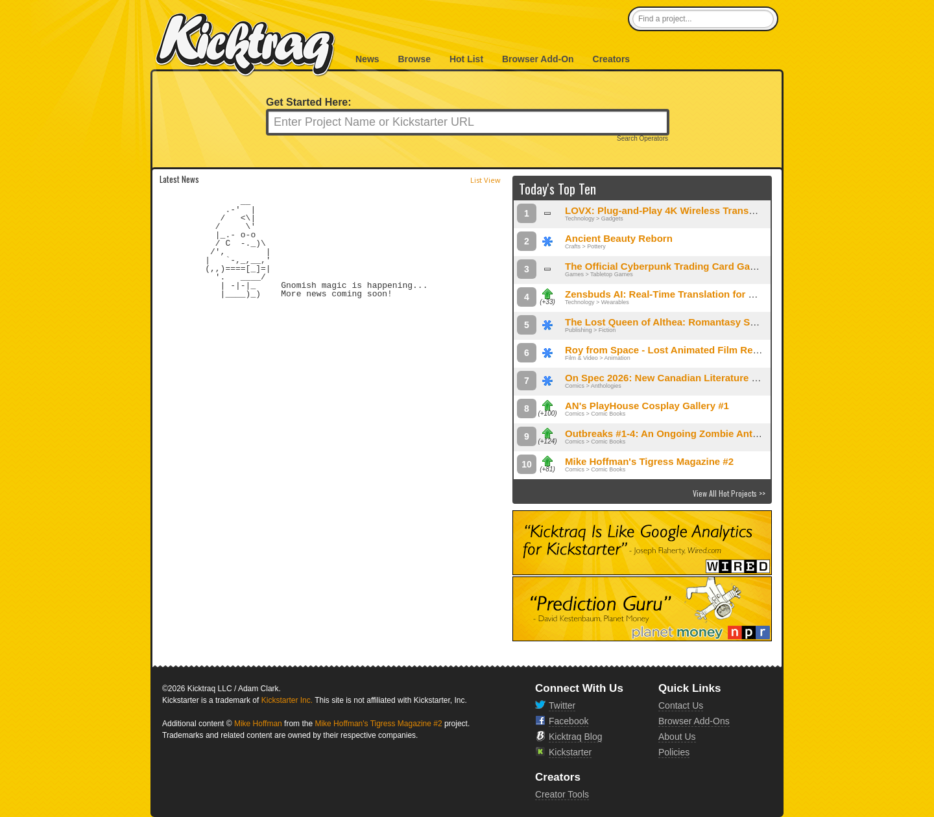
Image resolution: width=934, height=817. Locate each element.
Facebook (568, 721)
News (367, 59)
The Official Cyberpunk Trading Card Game (664, 266)
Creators (611, 59)
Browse (414, 59)
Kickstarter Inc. (287, 700)
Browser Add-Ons (694, 721)
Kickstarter (570, 752)
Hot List (466, 59)
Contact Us (680, 705)
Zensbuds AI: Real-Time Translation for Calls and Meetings (700, 294)
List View (485, 180)
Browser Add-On (538, 59)
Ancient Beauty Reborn (619, 238)
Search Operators (642, 139)
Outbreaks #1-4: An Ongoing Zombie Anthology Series (690, 433)
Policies (673, 752)
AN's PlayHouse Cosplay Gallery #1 (647, 405)
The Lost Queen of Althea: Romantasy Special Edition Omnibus (711, 321)
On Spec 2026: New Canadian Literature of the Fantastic (694, 377)
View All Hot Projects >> (729, 493)
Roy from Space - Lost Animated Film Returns (671, 349)
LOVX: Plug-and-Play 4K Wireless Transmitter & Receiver (697, 210)
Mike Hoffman (258, 723)
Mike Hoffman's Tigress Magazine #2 (649, 461)
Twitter (562, 705)
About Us (677, 736)
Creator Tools (562, 794)
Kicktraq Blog (575, 736)
